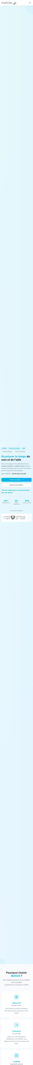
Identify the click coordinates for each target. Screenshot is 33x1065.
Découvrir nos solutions (16, 485)
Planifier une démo (16, 480)
